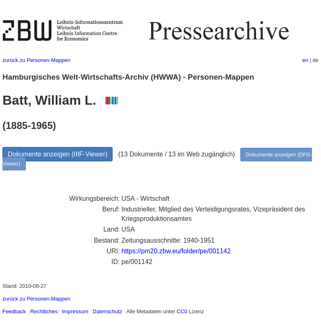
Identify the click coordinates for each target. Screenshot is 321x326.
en (305, 60)
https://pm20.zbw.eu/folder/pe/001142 (176, 251)
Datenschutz (107, 311)
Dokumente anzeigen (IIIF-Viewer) (57, 154)
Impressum (75, 311)
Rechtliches (44, 311)
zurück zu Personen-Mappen (36, 60)
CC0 (182, 311)
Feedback (14, 311)
